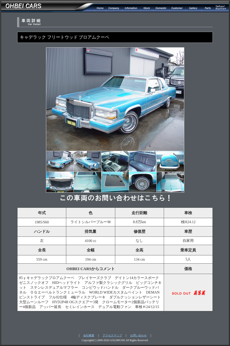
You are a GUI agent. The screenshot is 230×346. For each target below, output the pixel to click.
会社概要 (88, 335)
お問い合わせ (138, 335)
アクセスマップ (112, 335)
